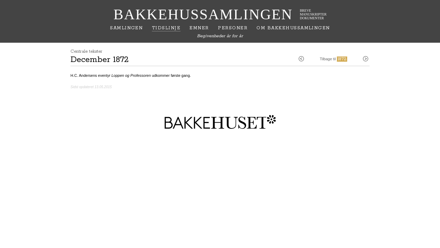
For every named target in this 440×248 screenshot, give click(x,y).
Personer (233, 28)
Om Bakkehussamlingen (293, 28)
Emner (199, 28)
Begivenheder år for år (220, 36)
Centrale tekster (86, 51)
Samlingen (126, 28)
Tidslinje (166, 28)
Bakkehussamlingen (203, 14)
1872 (342, 59)
